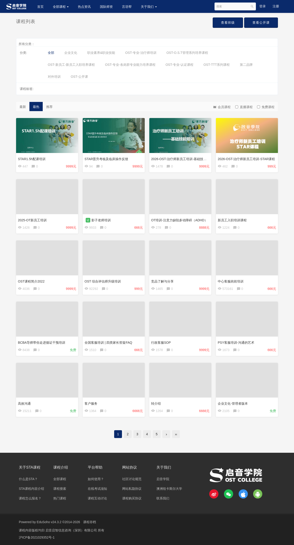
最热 (36, 107)
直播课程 (244, 107)
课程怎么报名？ (30, 498)
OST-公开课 (79, 76)
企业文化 (70, 53)
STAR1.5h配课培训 (31, 159)
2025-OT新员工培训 (32, 220)
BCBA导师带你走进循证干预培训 (41, 342)
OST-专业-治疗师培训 (140, 53)
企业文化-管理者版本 (233, 403)
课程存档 (89, 522)
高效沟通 (24, 403)
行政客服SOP (161, 342)
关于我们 (149, 7)
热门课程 (59, 498)
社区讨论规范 (131, 479)
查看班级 (228, 22)
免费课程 (265, 107)
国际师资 (106, 7)
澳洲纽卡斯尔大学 (169, 488)
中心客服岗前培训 (230, 281)
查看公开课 (261, 22)
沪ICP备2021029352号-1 (37, 537)
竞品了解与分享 (162, 281)
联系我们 (162, 498)
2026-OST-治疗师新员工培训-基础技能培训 (182, 159)
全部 (51, 53)
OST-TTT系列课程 (217, 64)
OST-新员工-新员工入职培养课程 (71, 64)
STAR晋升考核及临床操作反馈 (106, 159)
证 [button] (88, 220)
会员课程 (222, 106)
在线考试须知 (97, 488)
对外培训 (54, 76)
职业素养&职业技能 (101, 53)
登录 (262, 6)
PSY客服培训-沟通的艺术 (236, 342)
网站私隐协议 (131, 488)
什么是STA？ (28, 479)
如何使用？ (96, 479)
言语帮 (127, 7)
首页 (40, 7)
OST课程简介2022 (31, 281)
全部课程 (61, 7)
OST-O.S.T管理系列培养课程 (187, 53)
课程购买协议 (131, 498)
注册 (276, 6)
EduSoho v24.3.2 (49, 522)
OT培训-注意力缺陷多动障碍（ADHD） (179, 220)
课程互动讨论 (97, 498)
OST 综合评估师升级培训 (103, 281)
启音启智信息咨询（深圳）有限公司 (71, 530)
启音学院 (162, 479)
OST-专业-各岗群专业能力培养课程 (130, 64)
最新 (23, 107)
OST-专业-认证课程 (179, 64)
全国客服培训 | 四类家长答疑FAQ (108, 342)
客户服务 (91, 403)
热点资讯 (84, 7)
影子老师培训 (101, 220)
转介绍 (156, 403)
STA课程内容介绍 (31, 488)
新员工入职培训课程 (232, 220)
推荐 (49, 107)
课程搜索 (59, 488)
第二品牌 (246, 64)
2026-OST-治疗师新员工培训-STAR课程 (246, 159)
